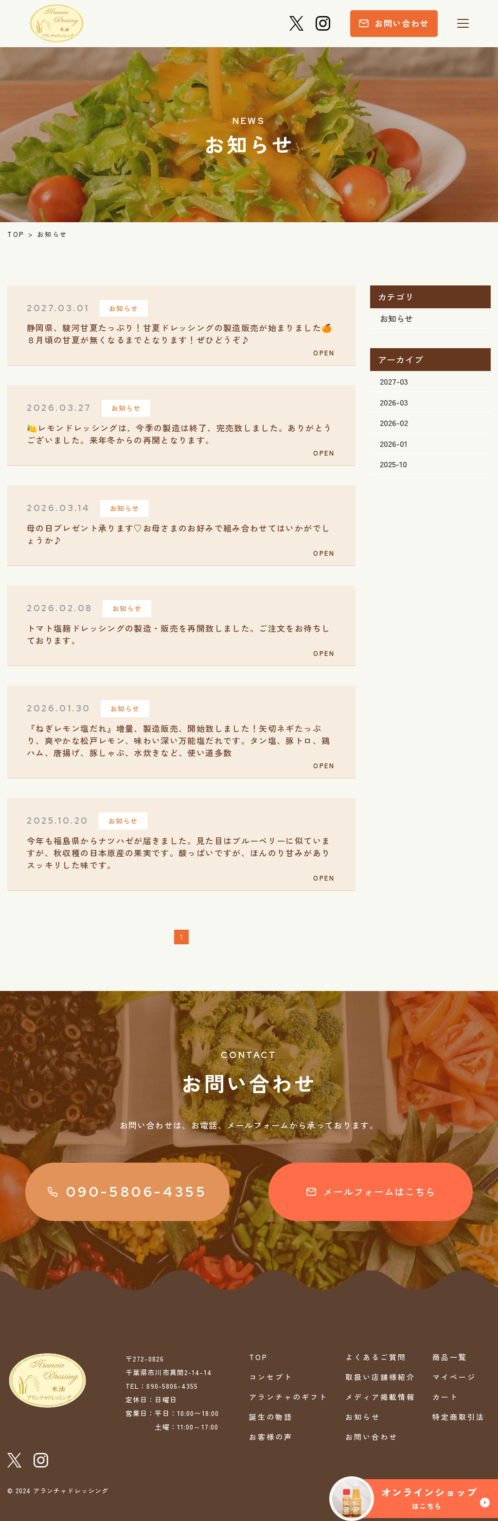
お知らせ (396, 318)
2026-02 (394, 422)
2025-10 (393, 464)
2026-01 (394, 443)
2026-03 (394, 402)
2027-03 (394, 381)
